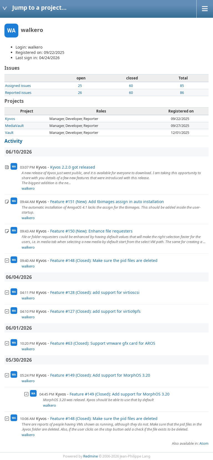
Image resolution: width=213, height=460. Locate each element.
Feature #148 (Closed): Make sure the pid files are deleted (104, 260)
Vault (9, 132)
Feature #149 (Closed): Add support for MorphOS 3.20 (100, 375)
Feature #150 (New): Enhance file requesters (91, 231)
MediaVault (14, 125)
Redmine (90, 456)
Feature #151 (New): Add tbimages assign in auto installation (107, 201)
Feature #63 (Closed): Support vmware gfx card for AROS (102, 343)
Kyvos (10, 118)
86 (182, 92)
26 (80, 92)
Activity (13, 141)
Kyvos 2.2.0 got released (72, 167)
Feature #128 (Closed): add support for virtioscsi (95, 292)
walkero (28, 188)
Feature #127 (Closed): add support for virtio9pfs (95, 311)
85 (182, 85)
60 (131, 85)
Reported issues (18, 92)
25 (80, 85)
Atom (204, 443)
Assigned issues (18, 85)
